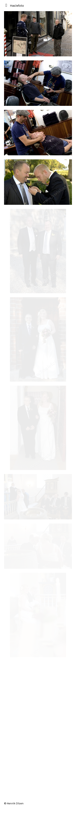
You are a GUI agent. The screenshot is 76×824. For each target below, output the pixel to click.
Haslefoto (17, 6)
